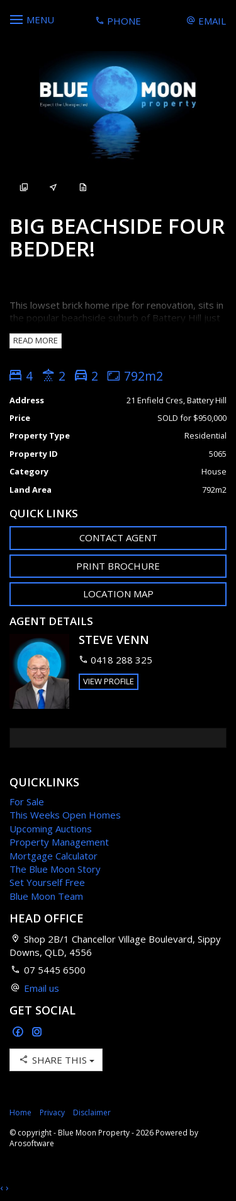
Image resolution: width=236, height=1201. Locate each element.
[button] (118, 566)
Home (20, 1112)
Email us (41, 988)
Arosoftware (31, 1143)
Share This (56, 1059)
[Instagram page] (37, 1032)
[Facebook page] (19, 1032)
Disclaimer (92, 1112)
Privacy (52, 1112)
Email (206, 20)
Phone (118, 20)
